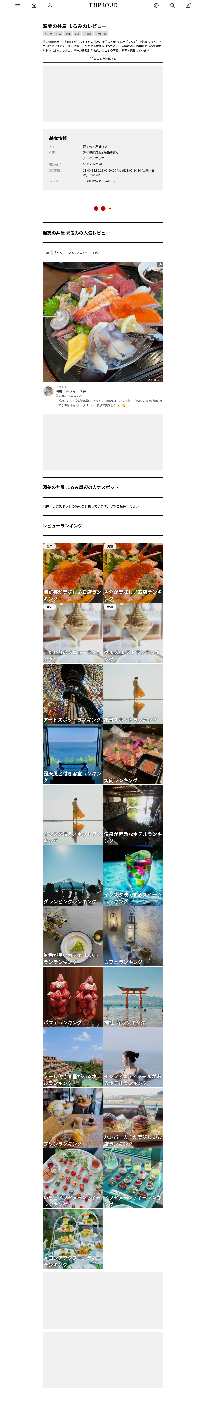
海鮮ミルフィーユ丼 (109, 393)
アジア (48, 34)
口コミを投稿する (103, 59)
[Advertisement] (103, 94)
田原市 (88, 34)
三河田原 (101, 34)
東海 (68, 34)
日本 (58, 34)
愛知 (77, 34)
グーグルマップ (93, 158)
